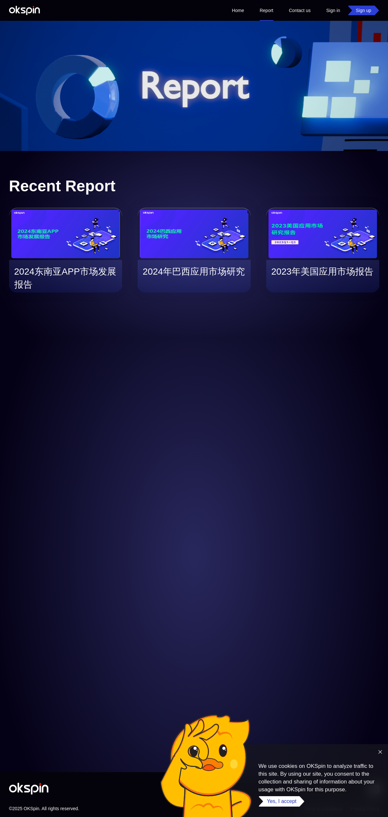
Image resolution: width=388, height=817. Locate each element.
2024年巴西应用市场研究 (194, 271)
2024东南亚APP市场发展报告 (65, 278)
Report (266, 14)
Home (238, 10)
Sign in (333, 10)
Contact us (300, 10)
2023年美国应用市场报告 (322, 271)
